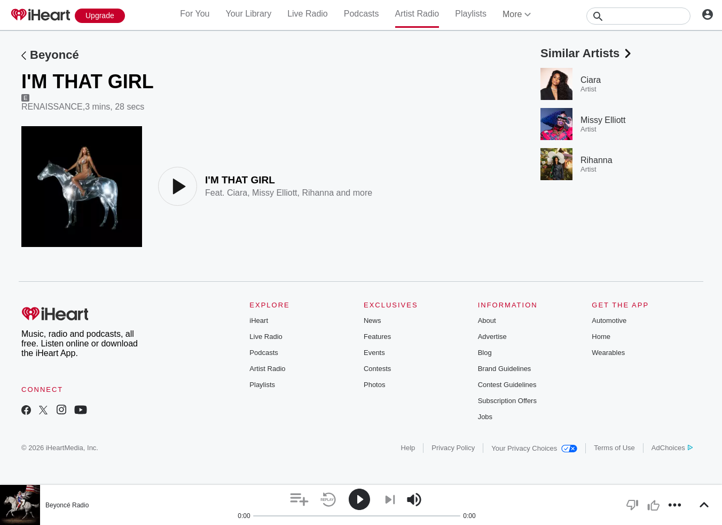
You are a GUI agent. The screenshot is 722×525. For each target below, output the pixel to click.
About (487, 320)
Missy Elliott (274, 192)
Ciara (237, 192)
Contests (377, 369)
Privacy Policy (453, 448)
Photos (374, 385)
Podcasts (361, 13)
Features (377, 337)
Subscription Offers (507, 401)
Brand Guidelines (504, 369)
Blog (485, 353)
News (372, 320)
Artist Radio (417, 13)
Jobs (485, 417)
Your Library (248, 13)
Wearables (608, 353)
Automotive (609, 320)
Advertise (492, 337)
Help (408, 448)
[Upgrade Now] (100, 16)
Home (601, 337)
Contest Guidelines (507, 385)
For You (194, 13)
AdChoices (672, 448)
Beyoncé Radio (67, 505)
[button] (299, 499)
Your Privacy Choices (534, 448)
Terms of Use (614, 448)
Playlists (470, 13)
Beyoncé (54, 54)
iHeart (258, 320)
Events (374, 353)
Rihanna (318, 192)
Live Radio (307, 13)
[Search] (638, 16)
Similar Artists (586, 53)
